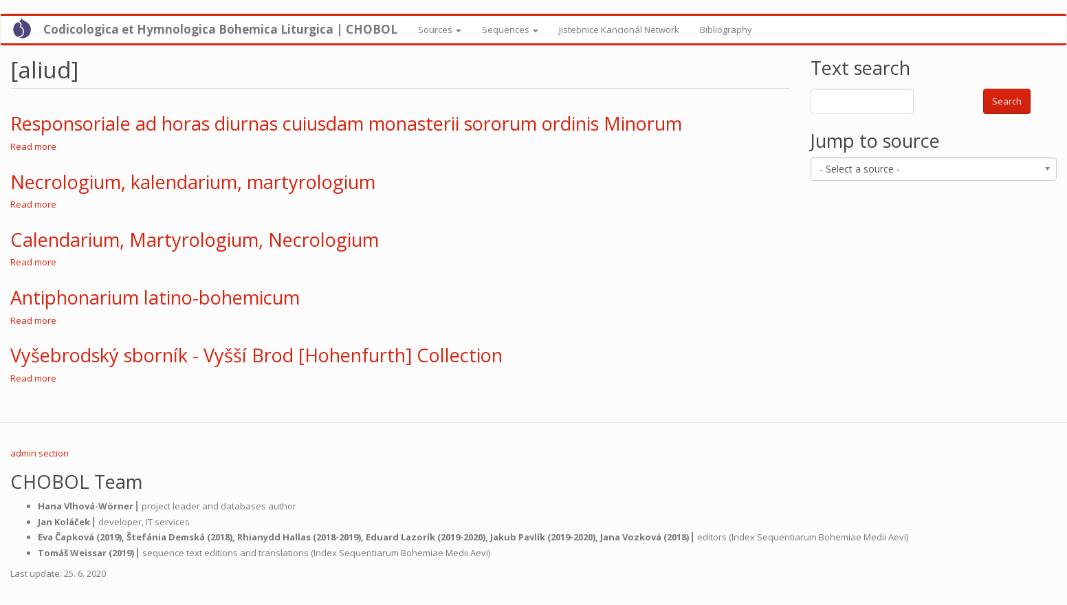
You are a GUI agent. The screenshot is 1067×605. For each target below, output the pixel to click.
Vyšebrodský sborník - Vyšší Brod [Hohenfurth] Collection (256, 355)
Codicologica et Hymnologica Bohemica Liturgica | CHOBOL (220, 29)
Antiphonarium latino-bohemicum (155, 297)
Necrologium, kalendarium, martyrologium (192, 182)
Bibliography (726, 29)
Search (1007, 101)
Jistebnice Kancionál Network (619, 29)
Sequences (510, 29)
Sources (439, 29)
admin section (39, 453)
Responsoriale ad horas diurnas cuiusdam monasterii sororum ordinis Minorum (346, 123)
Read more (33, 146)
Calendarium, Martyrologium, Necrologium (194, 239)
